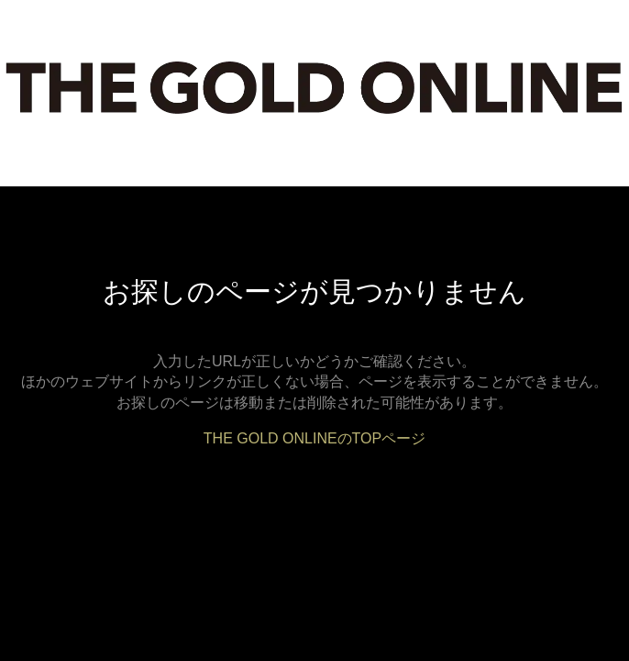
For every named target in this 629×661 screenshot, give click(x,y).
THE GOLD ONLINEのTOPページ (314, 438)
